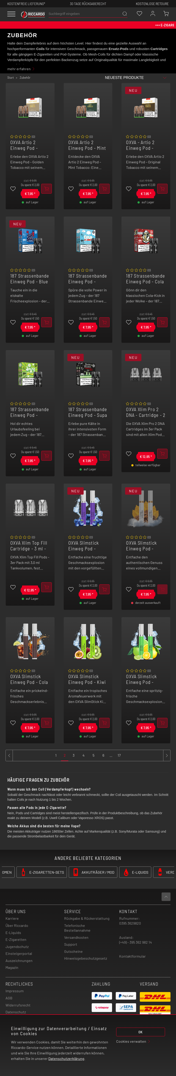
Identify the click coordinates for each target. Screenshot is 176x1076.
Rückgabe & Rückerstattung (87, 918)
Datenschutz (16, 1012)
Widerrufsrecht (18, 1005)
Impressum (15, 991)
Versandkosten (76, 937)
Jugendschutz (17, 946)
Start (10, 77)
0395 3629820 (130, 923)
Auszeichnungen (19, 960)
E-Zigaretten (16, 939)
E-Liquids (13, 932)
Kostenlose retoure (152, 3)
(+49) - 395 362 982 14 (135, 942)
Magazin (12, 967)
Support (70, 944)
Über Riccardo (17, 925)
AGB (9, 998)
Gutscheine (73, 951)
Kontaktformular (132, 956)
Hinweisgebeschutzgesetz (85, 958)
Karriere (12, 918)
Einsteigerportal (19, 953)
